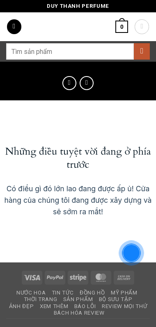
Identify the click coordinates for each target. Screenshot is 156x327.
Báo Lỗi (85, 306)
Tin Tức (63, 293)
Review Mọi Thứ (124, 306)
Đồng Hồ (92, 293)
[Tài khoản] (142, 26)
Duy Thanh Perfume (78, 6)
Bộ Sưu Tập (116, 299)
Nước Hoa (31, 293)
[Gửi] (142, 51)
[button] (14, 26)
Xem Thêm (54, 306)
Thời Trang (40, 299)
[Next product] (69, 83)
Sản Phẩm (78, 299)
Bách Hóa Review (79, 313)
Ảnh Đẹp (21, 306)
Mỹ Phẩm (124, 293)
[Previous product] (87, 83)
